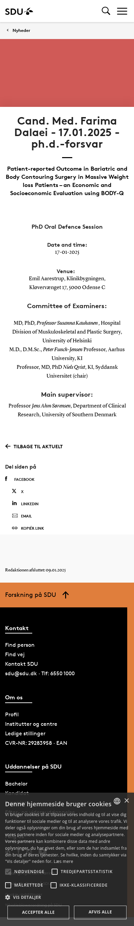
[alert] (67, 859)
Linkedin (25, 503)
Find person (20, 645)
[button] (8, 871)
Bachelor (16, 783)
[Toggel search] (106, 11)
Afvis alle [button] (100, 912)
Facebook (20, 479)
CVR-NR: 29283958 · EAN (36, 743)
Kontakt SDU (21, 664)
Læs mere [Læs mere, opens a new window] (63, 861)
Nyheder (21, 30)
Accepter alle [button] (38, 912)
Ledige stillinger (25, 733)
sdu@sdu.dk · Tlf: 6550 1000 (40, 673)
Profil (12, 714)
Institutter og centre (31, 724)
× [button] (126, 801)
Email (22, 516)
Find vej (15, 654)
